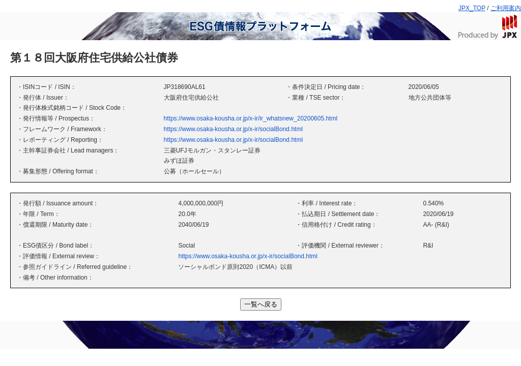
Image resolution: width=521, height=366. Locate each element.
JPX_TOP (471, 8)
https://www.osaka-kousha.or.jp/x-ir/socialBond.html (233, 129)
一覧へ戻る (260, 304)
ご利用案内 (505, 8)
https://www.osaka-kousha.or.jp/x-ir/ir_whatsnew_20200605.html (251, 118)
